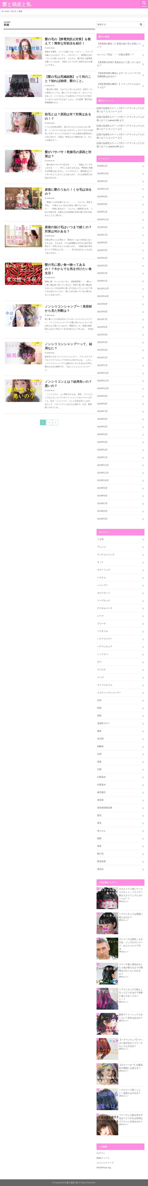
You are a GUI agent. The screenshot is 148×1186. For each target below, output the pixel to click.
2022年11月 (103, 219)
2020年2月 (102, 450)
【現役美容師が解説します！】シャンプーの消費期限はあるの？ (118, 74)
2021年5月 (102, 334)
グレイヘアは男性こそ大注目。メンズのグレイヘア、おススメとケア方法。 (131, 944)
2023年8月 (102, 204)
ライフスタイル (104, 685)
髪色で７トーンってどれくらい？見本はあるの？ (131, 1016)
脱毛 (99, 815)
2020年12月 (103, 373)
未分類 (100, 738)
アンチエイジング (105, 554)
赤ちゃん (101, 831)
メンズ (100, 677)
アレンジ (101, 547)
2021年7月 (102, 319)
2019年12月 (103, 465)
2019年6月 (102, 511)
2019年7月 (102, 503)
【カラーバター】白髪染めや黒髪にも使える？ (131, 1066)
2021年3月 (102, 350)
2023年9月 (102, 196)
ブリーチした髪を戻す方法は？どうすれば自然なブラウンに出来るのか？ (131, 1118)
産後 (99, 762)
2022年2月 (102, 273)
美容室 (100, 800)
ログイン (101, 1153)
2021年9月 (102, 304)
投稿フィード (103, 1158)
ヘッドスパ (102, 654)
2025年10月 (103, 173)
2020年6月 (102, 419)
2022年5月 (102, 250)
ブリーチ (101, 623)
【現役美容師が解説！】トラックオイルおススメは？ (118, 85)
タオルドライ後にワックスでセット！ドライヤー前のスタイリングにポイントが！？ (131, 894)
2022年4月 (102, 258)
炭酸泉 (100, 746)
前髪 (99, 715)
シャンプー (102, 585)
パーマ (100, 616)
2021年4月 (102, 342)
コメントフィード (105, 1163)
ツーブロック (103, 600)
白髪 (99, 769)
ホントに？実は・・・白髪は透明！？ (115, 54)
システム (101, 577)
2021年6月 (102, 327)
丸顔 (99, 700)
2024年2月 (102, 181)
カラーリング (103, 570)
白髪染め (101, 777)
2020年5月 (102, 426)
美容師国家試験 (104, 808)
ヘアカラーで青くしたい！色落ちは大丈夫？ (130, 1091)
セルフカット (103, 593)
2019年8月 (102, 496)
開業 (99, 838)
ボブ (99, 662)
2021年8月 (102, 311)
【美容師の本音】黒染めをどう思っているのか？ (118, 64)
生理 (99, 754)
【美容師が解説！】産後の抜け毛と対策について (118, 45)
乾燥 (99, 708)
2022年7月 (102, 235)
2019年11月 (103, 473)
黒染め (100, 869)
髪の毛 (100, 854)
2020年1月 (102, 457)
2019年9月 (102, 488)
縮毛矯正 (101, 792)
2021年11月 (103, 288)
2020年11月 (103, 380)
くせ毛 (100, 539)
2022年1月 (102, 281)
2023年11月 (103, 189)
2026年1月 (102, 166)
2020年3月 (102, 442)
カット (100, 562)
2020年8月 (102, 404)
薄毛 (99, 823)
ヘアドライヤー (104, 639)
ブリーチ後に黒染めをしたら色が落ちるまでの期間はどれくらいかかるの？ (131, 969)
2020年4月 (102, 434)
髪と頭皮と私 (16, 4)
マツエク (101, 669)
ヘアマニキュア (104, 646)
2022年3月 (102, 265)
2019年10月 (103, 480)
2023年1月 (102, 212)
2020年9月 (102, 396)
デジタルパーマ (104, 608)
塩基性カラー (103, 723)
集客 (99, 846)
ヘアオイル (102, 631)
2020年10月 (103, 388)
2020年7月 (102, 411)
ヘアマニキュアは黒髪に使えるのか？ (131, 915)
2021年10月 (103, 296)
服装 (99, 731)
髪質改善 (101, 861)
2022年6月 (102, 242)
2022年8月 (102, 227)
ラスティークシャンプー (109, 692)
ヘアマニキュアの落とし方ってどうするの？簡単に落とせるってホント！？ (131, 994)
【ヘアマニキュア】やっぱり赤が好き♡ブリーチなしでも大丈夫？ (131, 1042)
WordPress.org (104, 1167)
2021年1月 (102, 365)
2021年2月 (102, 357)
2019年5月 (102, 519)
